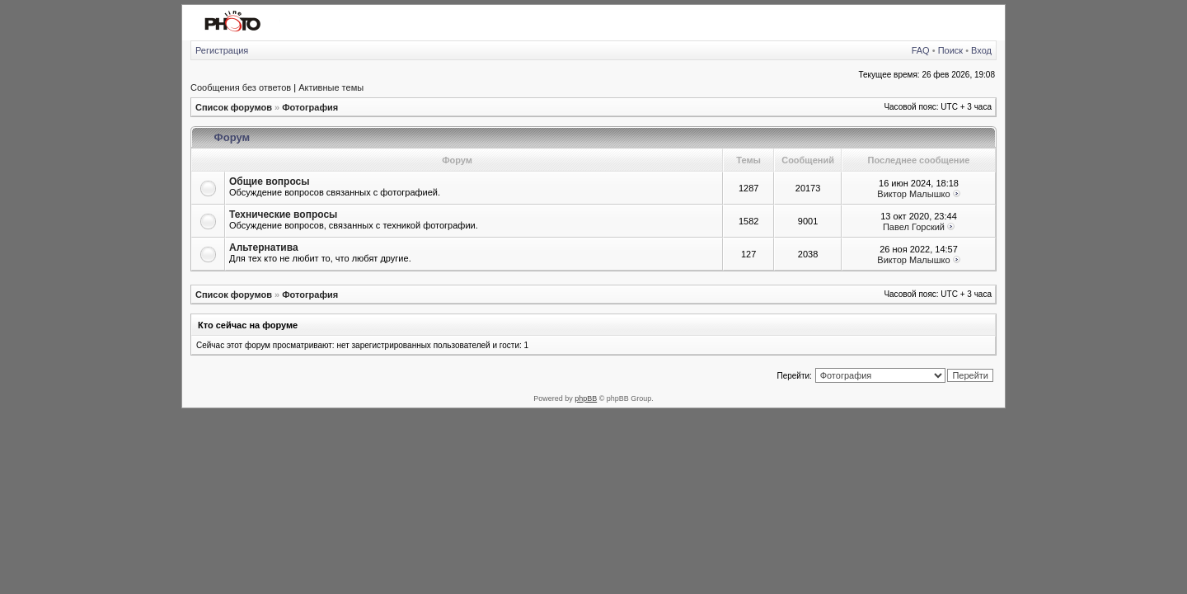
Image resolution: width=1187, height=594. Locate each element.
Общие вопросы (269, 181)
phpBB (586, 398)
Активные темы (331, 87)
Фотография (310, 107)
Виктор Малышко (913, 194)
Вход (981, 50)
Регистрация (221, 50)
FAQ (921, 50)
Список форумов (233, 107)
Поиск (950, 50)
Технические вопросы (283, 214)
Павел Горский (914, 227)
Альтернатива (263, 247)
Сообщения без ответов (240, 87)
